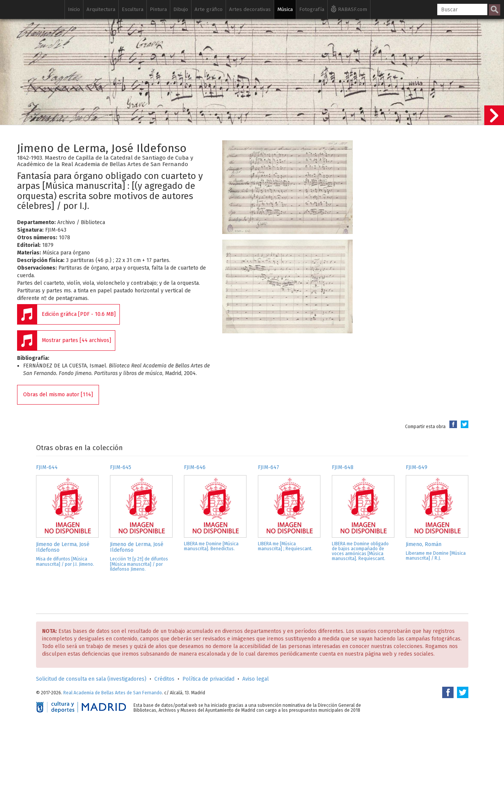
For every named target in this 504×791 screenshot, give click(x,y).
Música (285, 9)
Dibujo (180, 9)
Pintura (158, 9)
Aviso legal (255, 679)
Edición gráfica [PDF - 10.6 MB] (79, 314)
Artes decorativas (250, 9)
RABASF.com (349, 9)
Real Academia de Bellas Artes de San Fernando (112, 692)
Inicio (74, 9)
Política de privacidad (208, 679)
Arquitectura (100, 9)
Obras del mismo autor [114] (58, 394)
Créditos (164, 679)
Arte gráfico (209, 9)
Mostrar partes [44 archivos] (76, 340)
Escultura (132, 9)
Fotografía (311, 9)
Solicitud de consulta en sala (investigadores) (91, 679)
